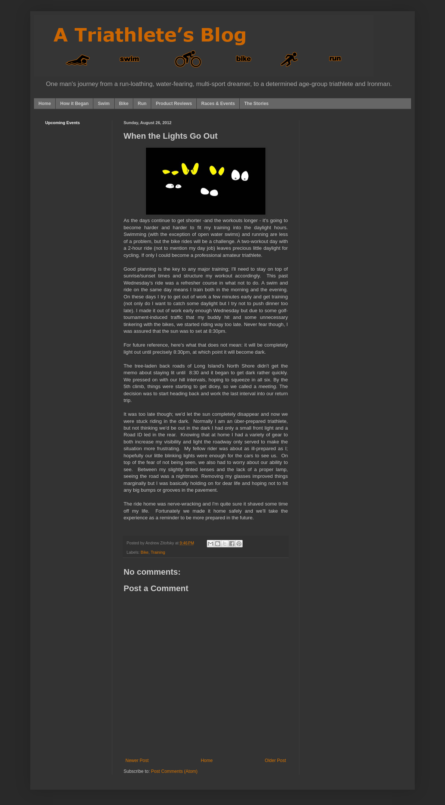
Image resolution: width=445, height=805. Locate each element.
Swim (103, 103)
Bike (123, 103)
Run (142, 103)
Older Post (275, 760)
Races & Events (218, 103)
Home (44, 103)
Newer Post (137, 760)
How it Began (74, 103)
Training (158, 552)
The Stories (256, 103)
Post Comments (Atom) (174, 771)
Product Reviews (174, 103)
